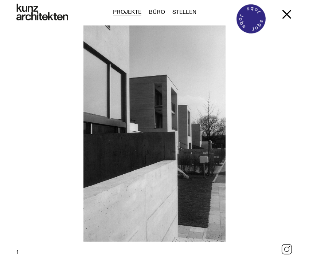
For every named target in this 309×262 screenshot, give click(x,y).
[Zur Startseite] (42, 12)
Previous (62, 143)
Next (246, 143)
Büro (157, 12)
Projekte (127, 12)
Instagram (287, 249)
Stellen (184, 12)
